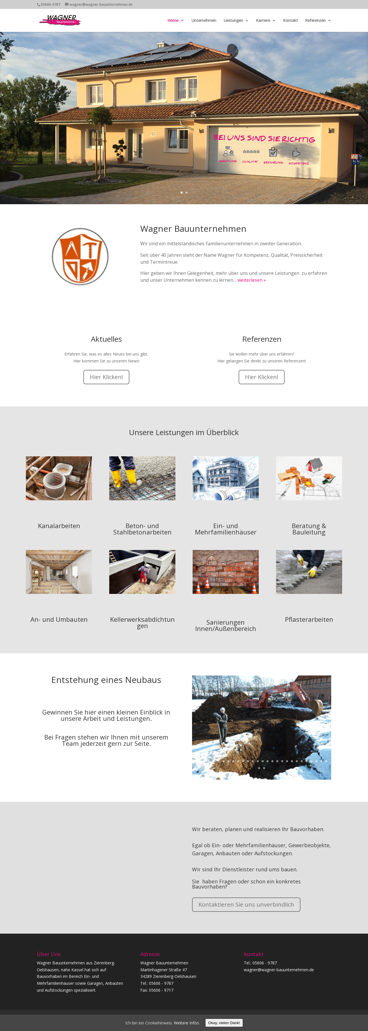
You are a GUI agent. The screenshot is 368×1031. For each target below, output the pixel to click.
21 (292, 761)
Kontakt (290, 20)
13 (253, 761)
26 (316, 761)
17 (272, 761)
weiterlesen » (251, 280)
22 (297, 761)
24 (307, 761)
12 (248, 761)
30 (264, 768)
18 (277, 761)
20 (287, 761)
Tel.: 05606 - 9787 (260, 963)
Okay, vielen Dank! (224, 1023)
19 (282, 761)
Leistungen (233, 20)
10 (238, 761)
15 (263, 761)
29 (259, 768)
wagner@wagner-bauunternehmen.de (279, 969)
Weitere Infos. (187, 1023)
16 (268, 761)
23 (302, 761)
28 (326, 761)
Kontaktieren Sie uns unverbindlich (246, 904)
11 (243, 761)
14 (258, 761)
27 (321, 761)
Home (173, 20)
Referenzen (315, 20)
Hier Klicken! (106, 377)
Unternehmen (203, 20)
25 (311, 761)
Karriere (263, 20)
